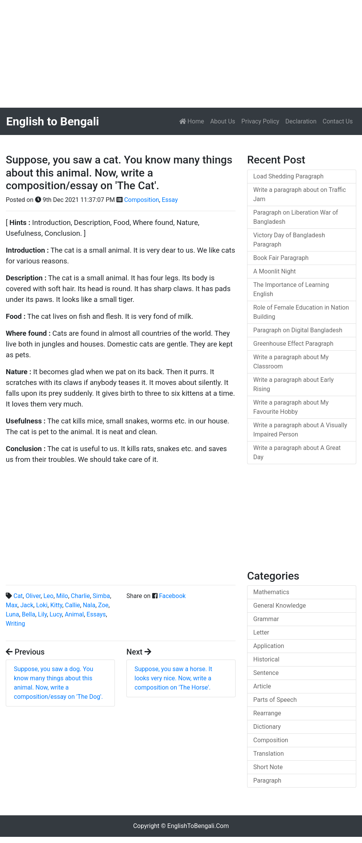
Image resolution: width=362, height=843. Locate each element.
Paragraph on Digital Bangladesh (297, 330)
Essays (96, 614)
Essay (170, 199)
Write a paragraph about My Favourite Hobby (291, 407)
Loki (42, 605)
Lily (42, 614)
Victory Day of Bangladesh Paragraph (289, 240)
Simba (101, 596)
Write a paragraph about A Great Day (297, 452)
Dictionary (267, 726)
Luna (12, 614)
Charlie (80, 596)
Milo (62, 596)
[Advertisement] (181, 54)
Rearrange (267, 713)
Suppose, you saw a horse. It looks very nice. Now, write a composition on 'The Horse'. (173, 678)
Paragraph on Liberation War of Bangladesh (295, 217)
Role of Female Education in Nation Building (301, 312)
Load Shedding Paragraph (288, 176)
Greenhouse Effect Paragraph (293, 343)
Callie (72, 605)
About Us (222, 121)
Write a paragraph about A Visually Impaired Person (300, 430)
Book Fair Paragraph (281, 258)
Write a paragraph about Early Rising (293, 384)
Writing (15, 623)
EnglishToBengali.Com (198, 826)
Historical (266, 659)
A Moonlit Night (274, 271)
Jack (26, 605)
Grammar (266, 619)
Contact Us (337, 121)
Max (12, 605)
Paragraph (267, 780)
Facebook (172, 596)
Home (193, 121)
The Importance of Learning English (291, 289)
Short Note (268, 767)
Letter (261, 632)
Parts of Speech (275, 699)
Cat (18, 596)
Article (262, 686)
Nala (89, 605)
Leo (48, 596)
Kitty (56, 605)
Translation (268, 753)
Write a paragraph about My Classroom (291, 361)
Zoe (103, 605)
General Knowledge (279, 605)
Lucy (56, 614)
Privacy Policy (260, 121)
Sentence (266, 672)
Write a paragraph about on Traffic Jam (299, 194)
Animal (74, 614)
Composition (141, 199)
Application (268, 646)
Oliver (32, 596)
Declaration (301, 121)
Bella (28, 614)
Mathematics (271, 592)
